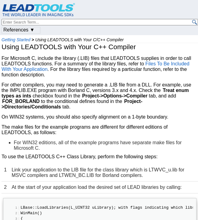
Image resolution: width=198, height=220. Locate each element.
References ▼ (19, 29)
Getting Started (16, 39)
